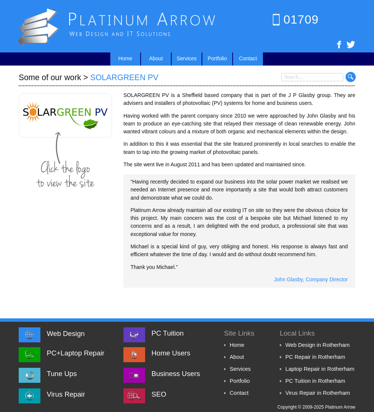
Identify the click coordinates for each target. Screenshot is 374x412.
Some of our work (50, 77)
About (237, 357)
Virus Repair (66, 394)
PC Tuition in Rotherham (315, 381)
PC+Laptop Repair (75, 353)
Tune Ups (62, 374)
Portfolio (240, 381)
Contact (239, 393)
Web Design (66, 333)
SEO (158, 394)
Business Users (175, 374)
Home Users (170, 353)
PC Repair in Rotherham (315, 357)
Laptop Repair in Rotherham (320, 369)
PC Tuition (167, 333)
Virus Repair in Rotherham (317, 393)
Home (237, 345)
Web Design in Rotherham (317, 345)
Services (240, 369)
